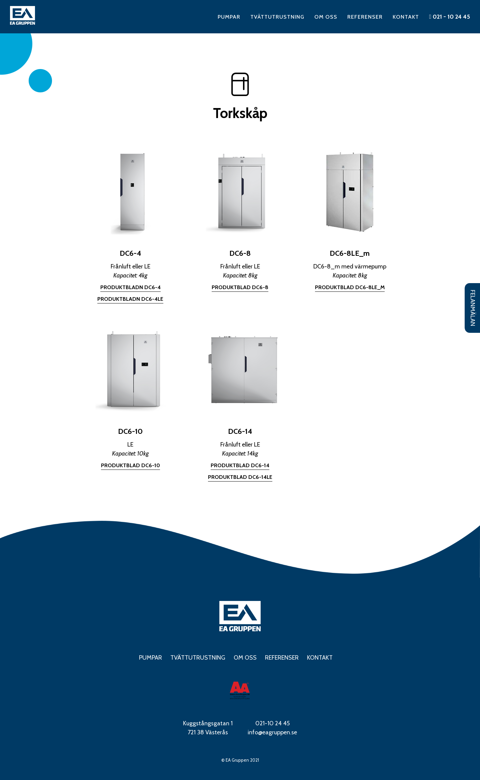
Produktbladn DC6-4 (130, 287)
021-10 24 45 (272, 723)
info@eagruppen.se (272, 732)
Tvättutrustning (277, 17)
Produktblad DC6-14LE (240, 477)
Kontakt (406, 17)
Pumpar (229, 17)
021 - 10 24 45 (449, 16)
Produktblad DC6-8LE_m (350, 287)
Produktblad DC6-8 (240, 287)
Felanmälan (472, 308)
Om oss (325, 17)
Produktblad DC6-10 (130, 465)
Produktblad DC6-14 (240, 465)
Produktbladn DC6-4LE (130, 299)
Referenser (365, 17)
